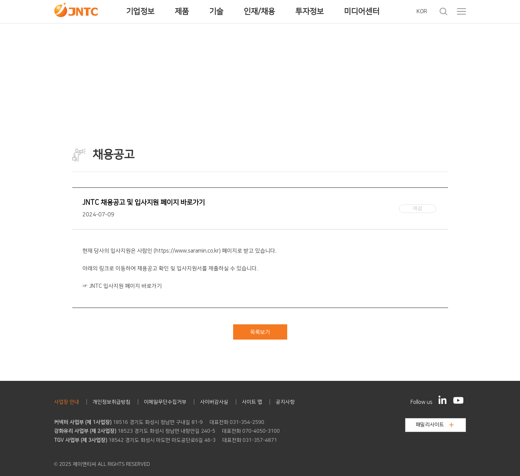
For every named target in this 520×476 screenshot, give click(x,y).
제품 (182, 11)
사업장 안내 (66, 402)
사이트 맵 (252, 402)
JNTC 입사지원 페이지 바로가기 (125, 286)
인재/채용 (259, 11)
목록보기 (260, 332)
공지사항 (285, 402)
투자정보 (309, 11)
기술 (216, 11)
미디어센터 (361, 11)
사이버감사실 (214, 402)
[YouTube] (458, 400)
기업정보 (140, 11)
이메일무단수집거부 (165, 402)
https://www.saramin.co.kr (187, 251)
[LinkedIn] (442, 399)
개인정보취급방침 (111, 402)
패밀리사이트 (435, 425)
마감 (417, 208)
